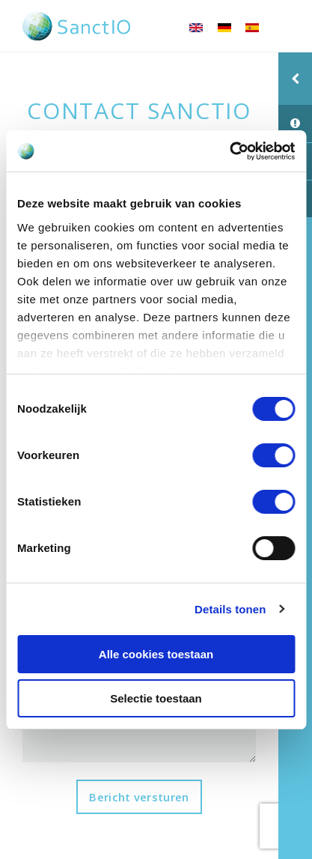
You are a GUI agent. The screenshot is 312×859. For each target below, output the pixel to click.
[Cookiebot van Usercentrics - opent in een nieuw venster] (229, 151)
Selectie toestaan (156, 698)
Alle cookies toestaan (156, 654)
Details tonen (230, 609)
